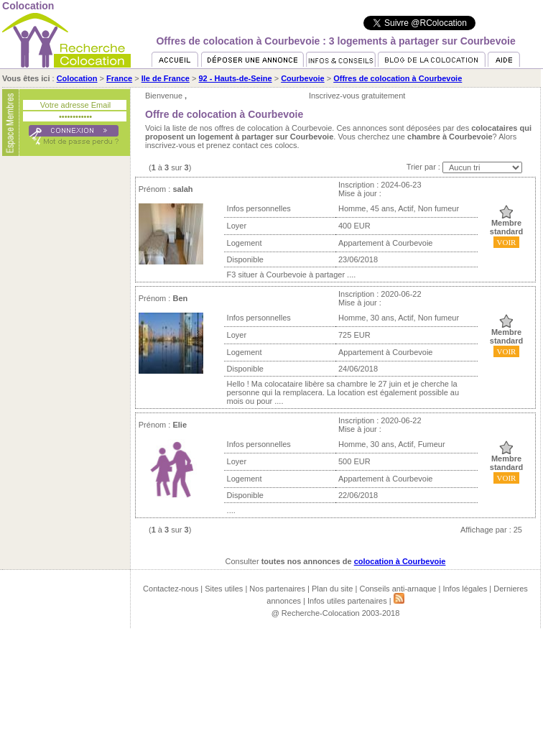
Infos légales (464, 588)
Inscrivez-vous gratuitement (357, 95)
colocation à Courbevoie (400, 561)
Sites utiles (224, 588)
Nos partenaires (277, 588)
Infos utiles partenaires (347, 600)
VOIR (506, 242)
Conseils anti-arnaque (397, 588)
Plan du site (332, 588)
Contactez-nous (170, 588)
